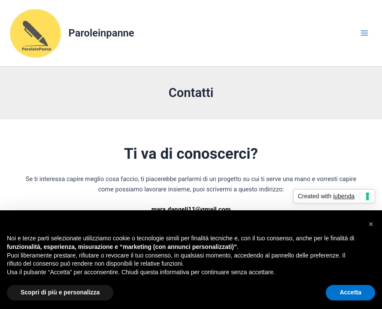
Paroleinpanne (101, 33)
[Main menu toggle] (364, 33)
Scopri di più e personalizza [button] (60, 292)
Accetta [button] (350, 292)
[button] (371, 224)
